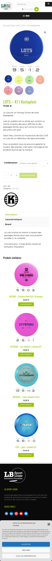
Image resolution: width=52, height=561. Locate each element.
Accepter (26, 544)
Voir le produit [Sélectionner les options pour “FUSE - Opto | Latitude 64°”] (26, 455)
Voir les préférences (26, 556)
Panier (36, 8)
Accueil (6, 26)
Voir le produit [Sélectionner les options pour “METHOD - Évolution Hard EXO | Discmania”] (26, 304)
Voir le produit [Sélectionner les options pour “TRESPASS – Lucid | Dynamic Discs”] (26, 404)
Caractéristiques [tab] (13, 219)
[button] (49, 524)
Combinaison (10, 163)
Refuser (26, 550)
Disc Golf (15, 26)
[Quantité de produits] (11, 175)
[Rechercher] (48, 4)
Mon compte (28, 9)
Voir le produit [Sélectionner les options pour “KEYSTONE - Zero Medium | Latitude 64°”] (26, 354)
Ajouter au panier (28, 175)
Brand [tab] (8, 224)
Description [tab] (11, 214)
